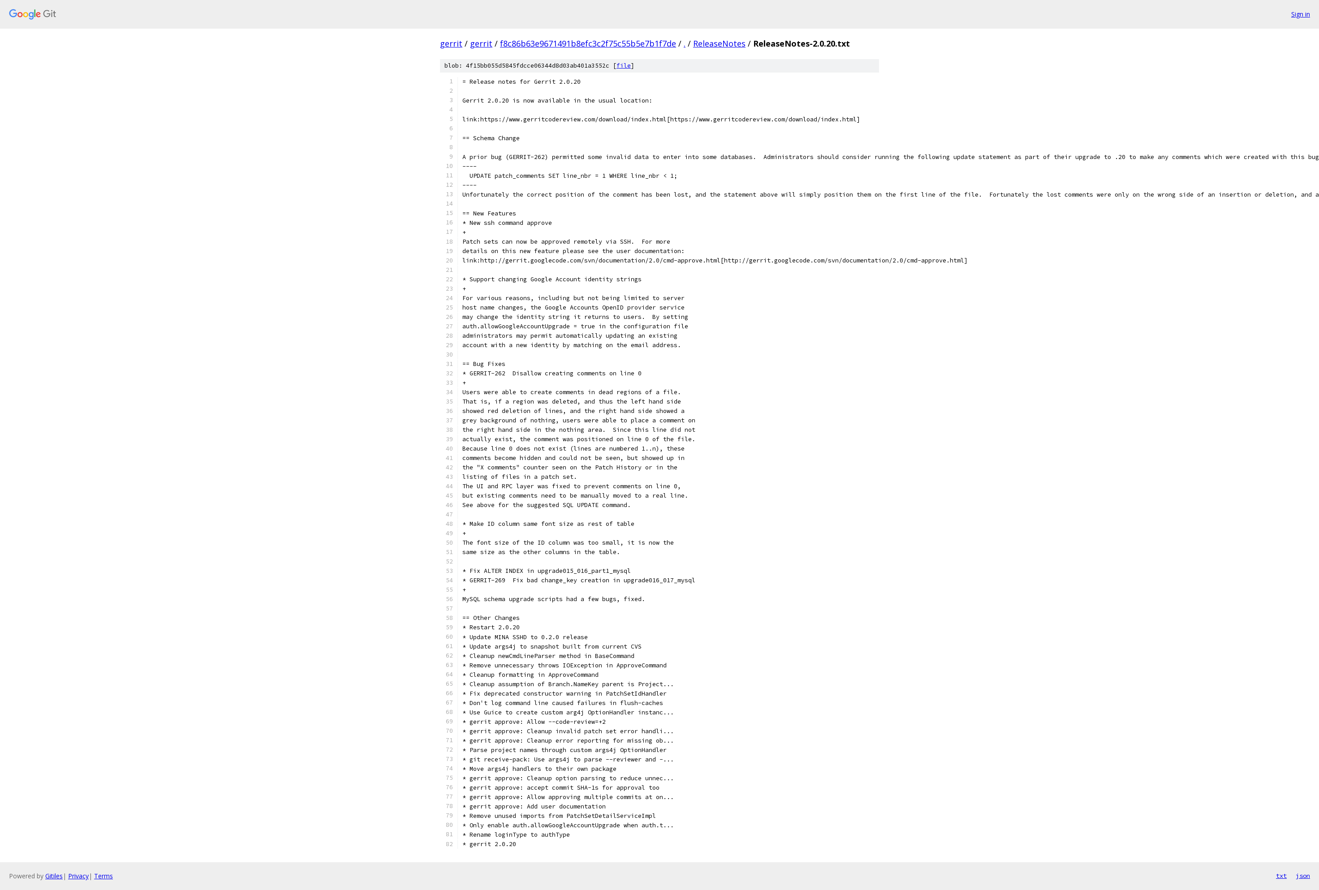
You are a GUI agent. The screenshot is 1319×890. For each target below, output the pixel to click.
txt (1281, 876)
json (1303, 876)
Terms (103, 876)
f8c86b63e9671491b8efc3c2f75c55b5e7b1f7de (588, 43)
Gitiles (54, 876)
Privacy (78, 876)
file (623, 65)
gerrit (451, 43)
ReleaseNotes (719, 43)
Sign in (1300, 14)
